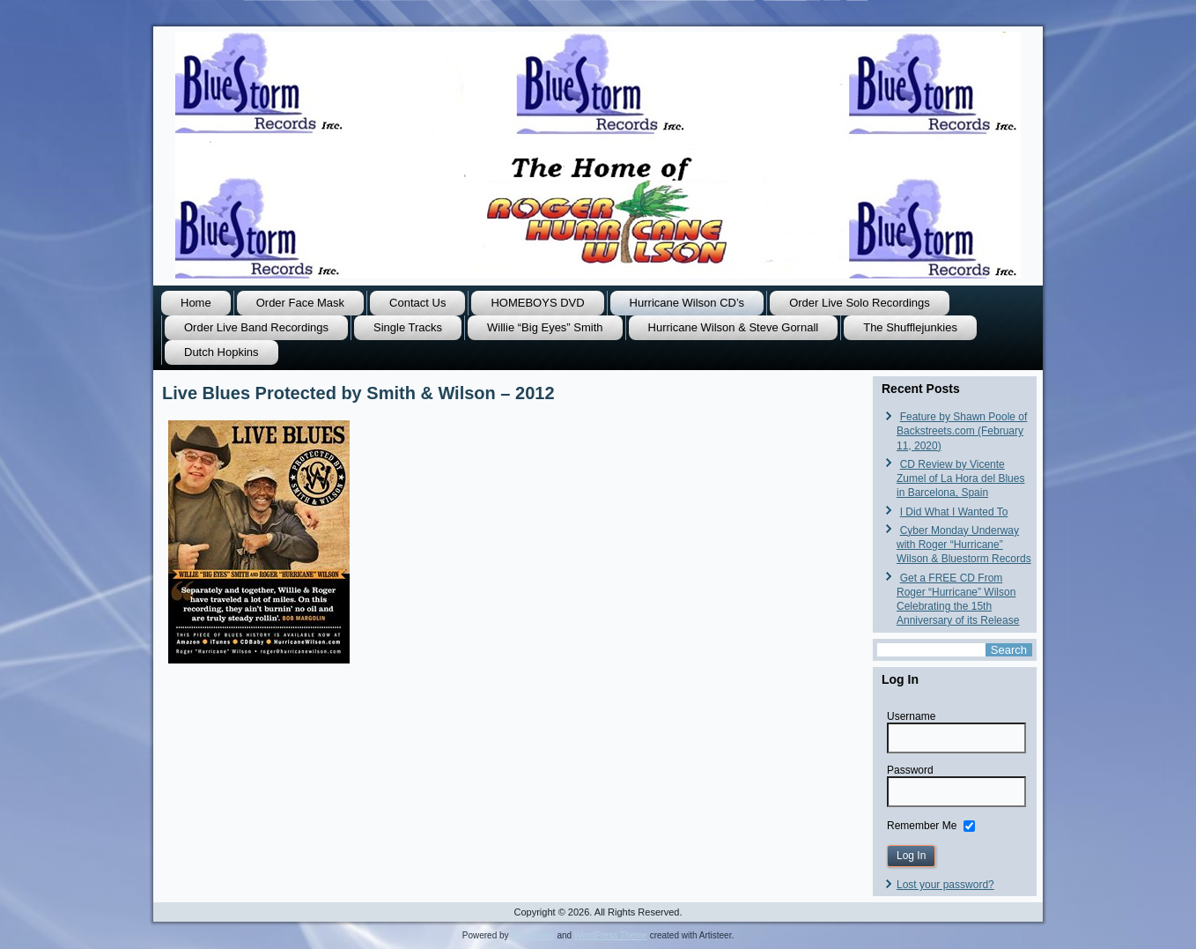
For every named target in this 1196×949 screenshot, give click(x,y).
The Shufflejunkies (910, 327)
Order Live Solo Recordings (859, 302)
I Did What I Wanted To (954, 512)
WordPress (532, 935)
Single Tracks (407, 327)
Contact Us (417, 302)
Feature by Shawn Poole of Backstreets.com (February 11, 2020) (962, 431)
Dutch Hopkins (221, 352)
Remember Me (921, 825)
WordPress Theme (610, 935)
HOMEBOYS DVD (537, 302)
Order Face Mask (300, 302)
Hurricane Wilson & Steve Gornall (733, 327)
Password (910, 770)
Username (911, 716)
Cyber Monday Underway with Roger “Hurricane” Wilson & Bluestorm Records (964, 545)
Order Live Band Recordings (256, 327)
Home (196, 302)
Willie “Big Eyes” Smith (544, 327)
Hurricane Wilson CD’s (687, 302)
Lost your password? (945, 885)
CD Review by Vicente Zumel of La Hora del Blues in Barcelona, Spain (960, 479)
